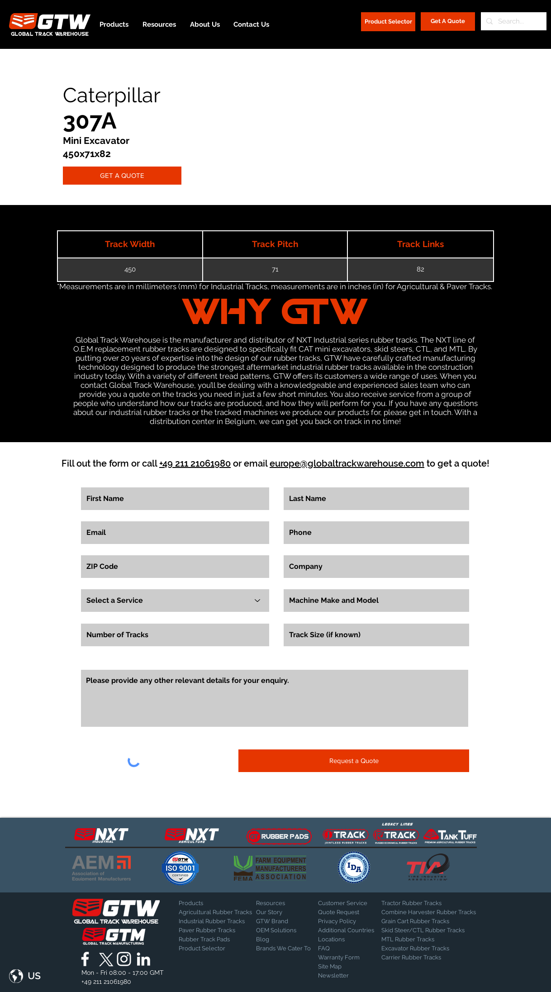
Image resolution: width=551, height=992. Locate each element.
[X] (104, 958)
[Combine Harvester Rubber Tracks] (428, 912)
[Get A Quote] (448, 21)
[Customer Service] (349, 903)
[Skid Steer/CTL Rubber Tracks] (432, 930)
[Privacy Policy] (340, 921)
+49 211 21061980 (195, 463)
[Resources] (287, 903)
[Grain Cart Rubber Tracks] (417, 921)
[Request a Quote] (353, 760)
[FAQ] (349, 948)
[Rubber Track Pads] (210, 939)
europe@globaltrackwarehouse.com (347, 463)
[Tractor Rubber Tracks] (413, 903)
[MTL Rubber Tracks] (432, 939)
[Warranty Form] (340, 957)
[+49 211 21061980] (106, 982)
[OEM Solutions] (280, 930)
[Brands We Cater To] (283, 948)
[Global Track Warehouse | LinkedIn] (143, 958)
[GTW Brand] (278, 921)
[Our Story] (280, 912)
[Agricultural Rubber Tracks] (215, 912)
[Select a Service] (175, 600)
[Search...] (512, 21)
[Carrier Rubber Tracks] (422, 957)
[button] (25, 976)
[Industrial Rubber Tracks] (212, 921)
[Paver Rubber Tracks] (210, 930)
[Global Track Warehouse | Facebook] (85, 958)
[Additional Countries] (349, 930)
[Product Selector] (388, 21)
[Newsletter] (340, 975)
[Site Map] (340, 966)
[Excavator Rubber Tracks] (425, 948)
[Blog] (278, 939)
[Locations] (342, 939)
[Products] (210, 903)
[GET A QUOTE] (122, 176)
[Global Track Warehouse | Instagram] (123, 958)
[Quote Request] (349, 912)
